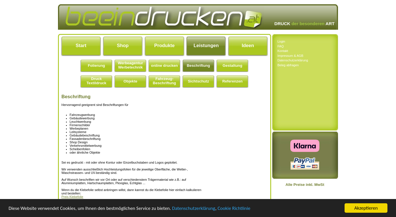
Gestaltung (232, 65)
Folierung (96, 65)
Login (281, 41)
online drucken (164, 65)
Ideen (248, 45)
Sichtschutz (198, 81)
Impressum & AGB (290, 55)
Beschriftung (198, 65)
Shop (123, 45)
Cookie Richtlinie (234, 208)
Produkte (164, 45)
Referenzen (232, 81)
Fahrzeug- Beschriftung (164, 81)
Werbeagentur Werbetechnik (130, 65)
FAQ (280, 46)
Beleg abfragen (288, 65)
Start (81, 45)
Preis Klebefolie (72, 196)
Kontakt (282, 51)
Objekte (130, 81)
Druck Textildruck (96, 81)
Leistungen (206, 45)
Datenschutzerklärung (193, 208)
